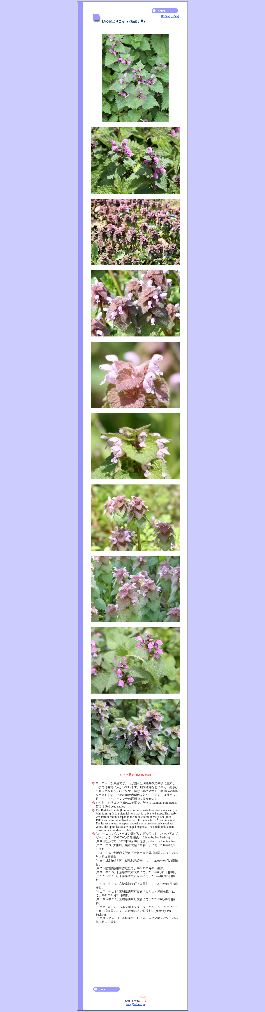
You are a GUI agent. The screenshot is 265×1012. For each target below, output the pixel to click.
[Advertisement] (135, 953)
